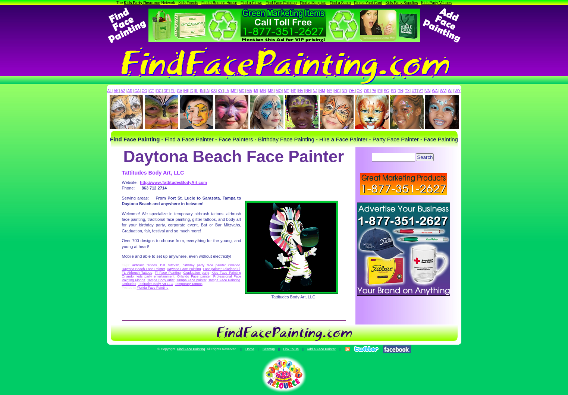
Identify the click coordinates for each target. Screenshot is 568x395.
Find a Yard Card (368, 3)
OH (352, 91)
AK (116, 91)
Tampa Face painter (191, 280)
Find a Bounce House (219, 3)
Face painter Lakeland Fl (221, 269)
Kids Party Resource (142, 3)
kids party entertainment (155, 276)
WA (435, 91)
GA (179, 91)
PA (373, 91)
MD (242, 91)
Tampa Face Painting (224, 280)
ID (191, 91)
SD (393, 91)
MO (279, 91)
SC (386, 91)
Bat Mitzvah (169, 265)
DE (166, 91)
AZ (122, 91)
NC (336, 91)
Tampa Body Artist (161, 280)
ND (344, 91)
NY (329, 91)
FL (172, 91)
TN (400, 91)
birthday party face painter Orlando (211, 265)
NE (293, 91)
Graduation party (196, 273)
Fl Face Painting (168, 273)
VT (420, 91)
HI (186, 91)
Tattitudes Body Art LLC (155, 284)
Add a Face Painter (321, 349)
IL (196, 91)
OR (367, 91)
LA (227, 91)
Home (249, 349)
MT (286, 91)
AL (109, 91)
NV (301, 91)
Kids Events (188, 3)
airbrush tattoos (144, 265)
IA (207, 91)
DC (158, 91)
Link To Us (291, 349)
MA (249, 91)
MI (256, 91)
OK (359, 91)
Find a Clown (251, 3)
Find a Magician (313, 3)
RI (380, 91)
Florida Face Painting (153, 287)
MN (263, 91)
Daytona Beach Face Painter (143, 269)
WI (450, 91)
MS (271, 91)
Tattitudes (129, 284)
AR (129, 91)
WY (458, 91)
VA (427, 91)
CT (151, 91)
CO (144, 91)
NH (308, 91)
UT (414, 91)
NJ (315, 91)
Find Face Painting (281, 3)
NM (322, 91)
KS (213, 91)
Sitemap (269, 349)
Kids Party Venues (436, 3)
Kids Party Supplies (402, 3)
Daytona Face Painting (184, 269)
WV (443, 91)
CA (136, 91)
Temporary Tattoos (189, 284)
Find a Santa (340, 3)
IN (202, 91)
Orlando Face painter (193, 276)
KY (220, 91)
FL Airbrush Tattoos (137, 273)
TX (407, 91)
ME (234, 91)
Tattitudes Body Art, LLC (153, 173)
